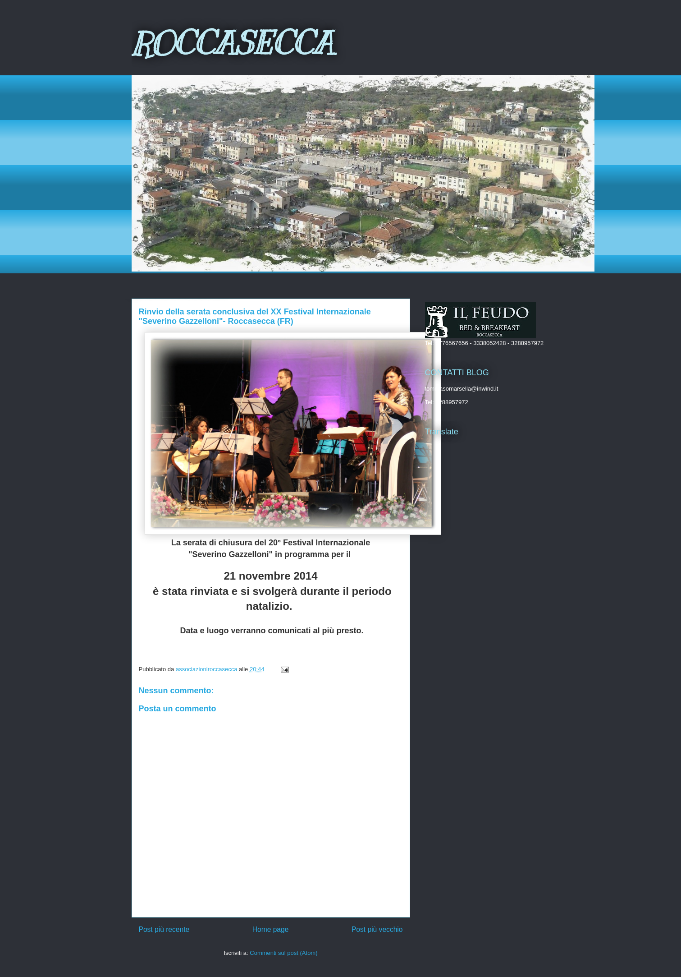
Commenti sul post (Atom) (283, 952)
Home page (270, 929)
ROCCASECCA (232, 43)
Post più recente (164, 929)
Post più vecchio (377, 929)
